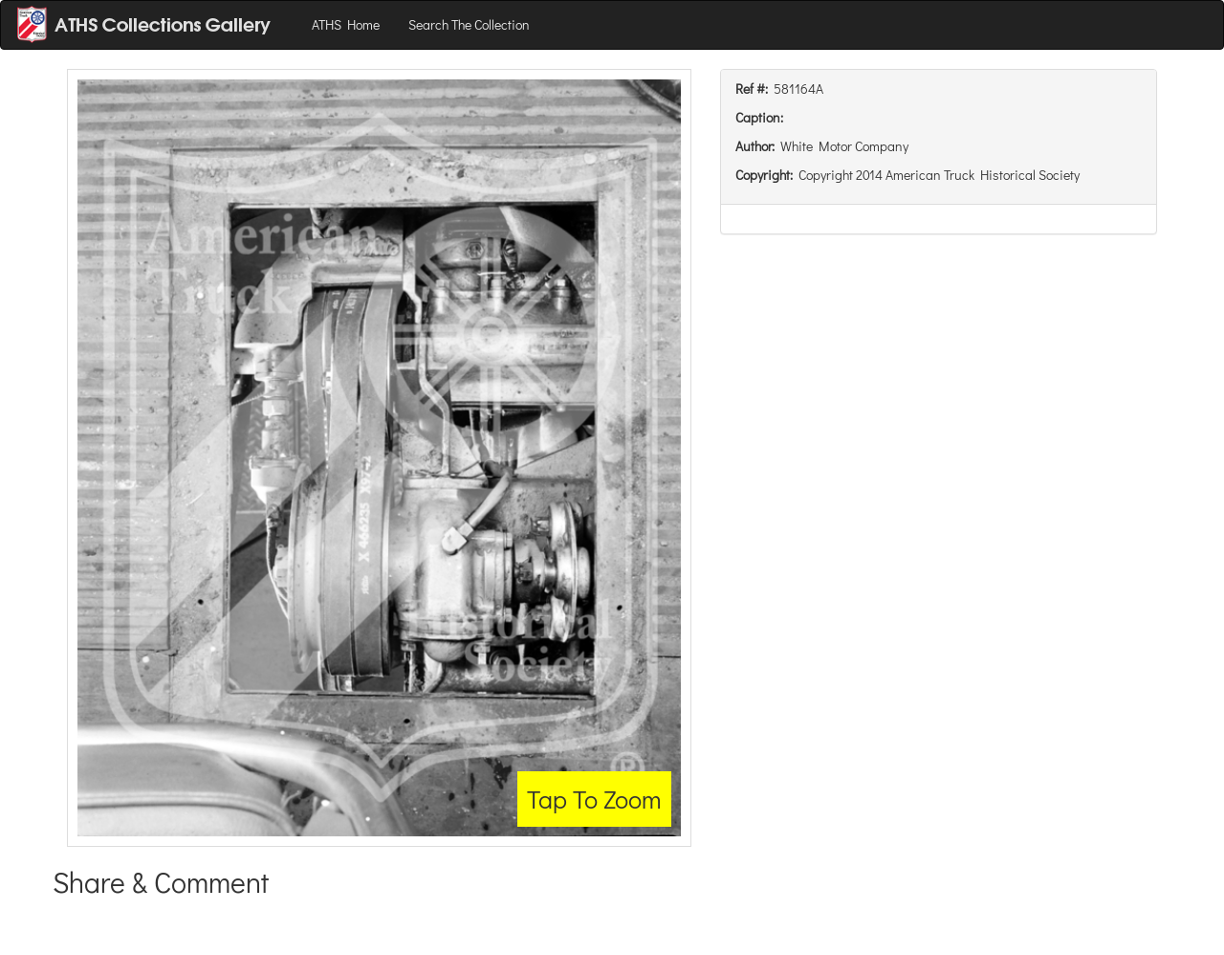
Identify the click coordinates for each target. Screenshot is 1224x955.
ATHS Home (346, 24)
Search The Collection (469, 24)
